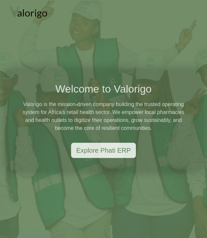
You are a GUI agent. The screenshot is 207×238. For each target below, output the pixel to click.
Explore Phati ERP (103, 150)
